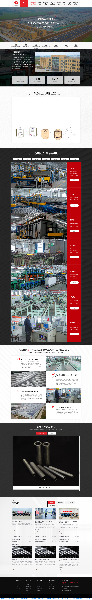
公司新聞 (38, 591)
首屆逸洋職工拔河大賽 (17, 521)
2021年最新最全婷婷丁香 (84, 599)
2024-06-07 (60, 529)
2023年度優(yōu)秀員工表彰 (65, 541)
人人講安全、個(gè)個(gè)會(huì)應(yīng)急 (18, 536)
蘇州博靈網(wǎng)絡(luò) (76, 596)
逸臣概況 (39, 3)
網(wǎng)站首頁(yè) (33, 3)
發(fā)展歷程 (18, 585)
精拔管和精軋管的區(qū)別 (42, 559)
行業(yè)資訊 (39, 589)
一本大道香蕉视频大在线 (72, 599)
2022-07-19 (60, 567)
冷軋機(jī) (65, 159)
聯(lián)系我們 (75, 3)
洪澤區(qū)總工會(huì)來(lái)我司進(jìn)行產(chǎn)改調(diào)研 (18, 539)
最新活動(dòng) (40, 587)
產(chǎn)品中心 (45, 3)
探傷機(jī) (75, 159)
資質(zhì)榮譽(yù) (19, 589)
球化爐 (17, 159)
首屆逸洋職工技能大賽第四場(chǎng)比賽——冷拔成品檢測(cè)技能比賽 (65, 539)
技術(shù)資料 (39, 585)
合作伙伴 (17, 587)
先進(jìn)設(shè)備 (52, 3)
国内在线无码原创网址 (52, 599)
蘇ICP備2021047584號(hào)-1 (67, 596)
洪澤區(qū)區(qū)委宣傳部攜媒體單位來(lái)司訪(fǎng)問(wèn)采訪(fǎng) (18, 541)
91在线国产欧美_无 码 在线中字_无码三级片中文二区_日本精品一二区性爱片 (18, 599)
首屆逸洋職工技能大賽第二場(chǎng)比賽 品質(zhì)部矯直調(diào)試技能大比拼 (65, 536)
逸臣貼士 (38, 583)
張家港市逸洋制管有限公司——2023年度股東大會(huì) (41, 536)
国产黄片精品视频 (62, 599)
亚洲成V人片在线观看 (41, 599)
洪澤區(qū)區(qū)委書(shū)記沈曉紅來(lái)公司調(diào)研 (18, 544)
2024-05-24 (37, 529)
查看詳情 (74, 179)
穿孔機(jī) (46, 159)
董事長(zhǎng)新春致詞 (40, 541)
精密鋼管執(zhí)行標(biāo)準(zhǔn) (20, 559)
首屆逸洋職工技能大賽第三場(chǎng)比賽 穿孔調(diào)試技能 (41, 539)
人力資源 (69, 3)
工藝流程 (59, 3)
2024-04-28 (14, 527)
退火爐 (26, 159)
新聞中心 (64, 3)
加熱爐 (36, 159)
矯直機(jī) (56, 159)
